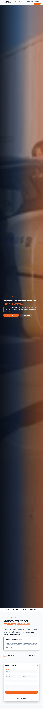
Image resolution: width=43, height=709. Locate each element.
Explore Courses (26, 315)
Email (23, 674)
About (16, 1)
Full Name (7, 669)
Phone (7, 674)
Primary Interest (9, 679)
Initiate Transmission (21, 692)
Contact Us (37, 3)
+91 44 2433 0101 (21, 698)
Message (7, 683)
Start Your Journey (11, 315)
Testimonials (37, 1)
